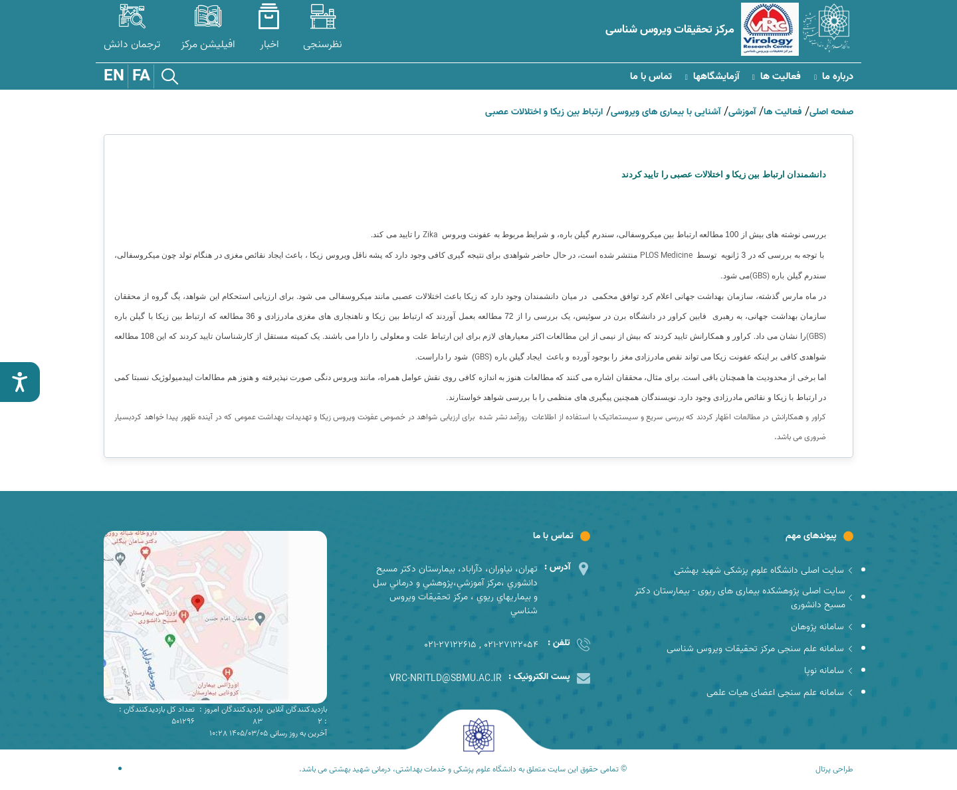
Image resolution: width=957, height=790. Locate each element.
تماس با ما (651, 76)
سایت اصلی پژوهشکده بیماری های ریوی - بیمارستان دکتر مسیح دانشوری (744, 598)
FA (141, 76)
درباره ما (833, 76)
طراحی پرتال (834, 769)
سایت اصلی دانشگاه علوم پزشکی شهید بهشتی (763, 570)
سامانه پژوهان (822, 627)
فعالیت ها (776, 76)
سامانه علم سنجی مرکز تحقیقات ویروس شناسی (760, 649)
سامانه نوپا (828, 671)
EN (114, 76)
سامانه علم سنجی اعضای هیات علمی (779, 693)
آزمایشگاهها (712, 76)
